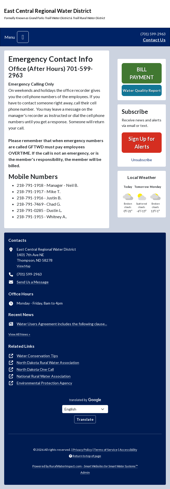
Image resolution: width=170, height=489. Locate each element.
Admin (85, 472)
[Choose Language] (85, 409)
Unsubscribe (141, 160)
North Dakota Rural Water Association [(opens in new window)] (48, 362)
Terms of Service (106, 450)
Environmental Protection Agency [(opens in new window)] (44, 383)
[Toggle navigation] (23, 37)
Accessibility (128, 450)
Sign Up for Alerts (141, 143)
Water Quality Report (142, 90)
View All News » (19, 334)
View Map (23, 266)
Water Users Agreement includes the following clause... (62, 324)
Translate (85, 419)
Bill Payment (142, 73)
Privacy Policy (82, 450)
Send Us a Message (33, 282)
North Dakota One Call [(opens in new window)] (35, 369)
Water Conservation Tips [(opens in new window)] (37, 355)
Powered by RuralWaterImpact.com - (85, 466)
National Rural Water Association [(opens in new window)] (44, 376)
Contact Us (154, 39)
